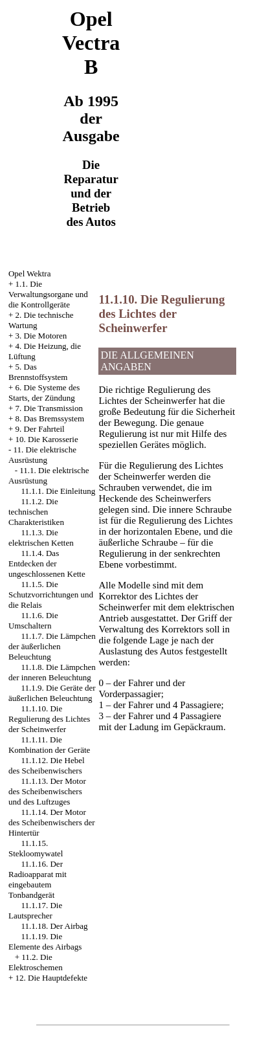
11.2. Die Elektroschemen (35, 962)
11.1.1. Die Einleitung (58, 491)
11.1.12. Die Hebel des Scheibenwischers (46, 765)
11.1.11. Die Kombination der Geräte (49, 745)
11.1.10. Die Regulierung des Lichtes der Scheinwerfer (49, 719)
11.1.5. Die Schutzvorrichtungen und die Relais (50, 594)
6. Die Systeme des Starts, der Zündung (44, 393)
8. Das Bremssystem (50, 418)
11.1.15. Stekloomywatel (35, 848)
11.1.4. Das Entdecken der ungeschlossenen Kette (46, 563)
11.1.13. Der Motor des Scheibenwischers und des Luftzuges (47, 791)
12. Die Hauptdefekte (52, 978)
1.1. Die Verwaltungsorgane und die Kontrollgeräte (48, 294)
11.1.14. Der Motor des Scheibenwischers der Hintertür (51, 822)
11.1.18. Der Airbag (54, 926)
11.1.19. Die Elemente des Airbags (45, 941)
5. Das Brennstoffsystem (37, 372)
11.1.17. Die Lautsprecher (35, 910)
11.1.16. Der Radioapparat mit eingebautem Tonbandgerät (37, 879)
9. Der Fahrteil (40, 429)
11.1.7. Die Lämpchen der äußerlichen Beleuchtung (52, 646)
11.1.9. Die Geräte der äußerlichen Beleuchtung (52, 693)
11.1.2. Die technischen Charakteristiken (36, 511)
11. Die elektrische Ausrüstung (42, 455)
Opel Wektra (29, 273)
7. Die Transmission (49, 408)
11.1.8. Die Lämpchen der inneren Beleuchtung (52, 672)
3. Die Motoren (41, 335)
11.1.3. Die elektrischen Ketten (41, 538)
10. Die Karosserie (47, 439)
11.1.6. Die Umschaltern (33, 620)
